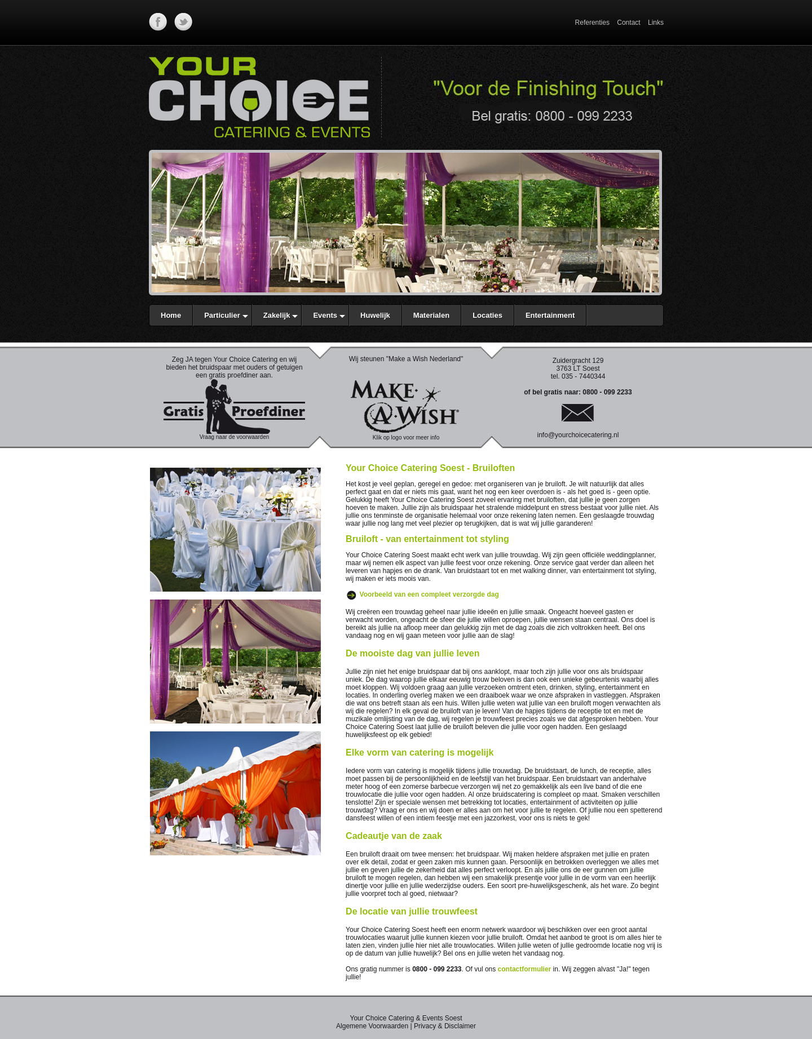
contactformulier (524, 969)
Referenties (592, 22)
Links (656, 22)
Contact (628, 22)
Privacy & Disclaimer (445, 1026)
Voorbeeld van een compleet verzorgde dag (429, 594)
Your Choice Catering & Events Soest (406, 1018)
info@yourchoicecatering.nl (578, 435)
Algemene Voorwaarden (372, 1026)
